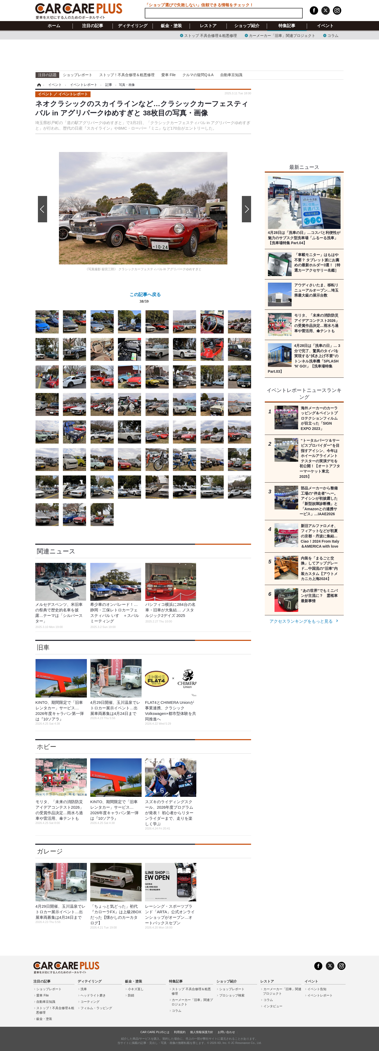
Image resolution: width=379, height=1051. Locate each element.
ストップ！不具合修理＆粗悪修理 (126, 75)
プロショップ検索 (232, 995)
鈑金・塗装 (171, 26)
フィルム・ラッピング (96, 1008)
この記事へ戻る (145, 299)
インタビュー (272, 1006)
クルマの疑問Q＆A (197, 75)
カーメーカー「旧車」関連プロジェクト (282, 35)
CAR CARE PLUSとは (154, 1032)
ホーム (54, 26)
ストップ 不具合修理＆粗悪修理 (210, 35)
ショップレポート (77, 75)
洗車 (84, 989)
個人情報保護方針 (201, 1032)
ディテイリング (132, 26)
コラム (332, 35)
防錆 (131, 995)
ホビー (46, 746)
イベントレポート (320, 995)
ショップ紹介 (247, 26)
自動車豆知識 (231, 75)
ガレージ (50, 851)
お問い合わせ (226, 1032)
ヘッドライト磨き (93, 995)
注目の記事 (92, 26)
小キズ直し (136, 989)
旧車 (43, 647)
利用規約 (180, 1032)
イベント (325, 26)
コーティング (90, 1002)
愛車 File (168, 75)
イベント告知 (316, 989)
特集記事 (286, 26)
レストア (208, 26)
